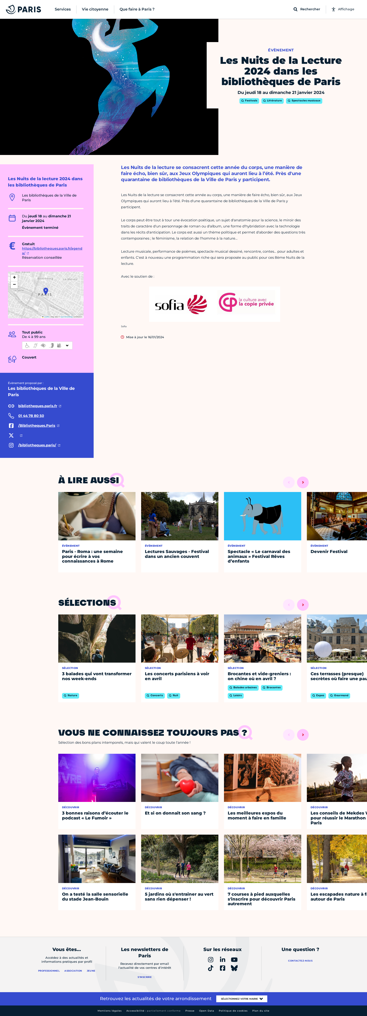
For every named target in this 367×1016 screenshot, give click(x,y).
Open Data (206, 1010)
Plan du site (260, 1010)
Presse (190, 1010)
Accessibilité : (153, 1010)
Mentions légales (110, 1010)
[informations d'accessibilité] (47, 345)
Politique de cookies (233, 1010)
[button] (45, 291)
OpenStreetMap (66, 317)
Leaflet (45, 317)
